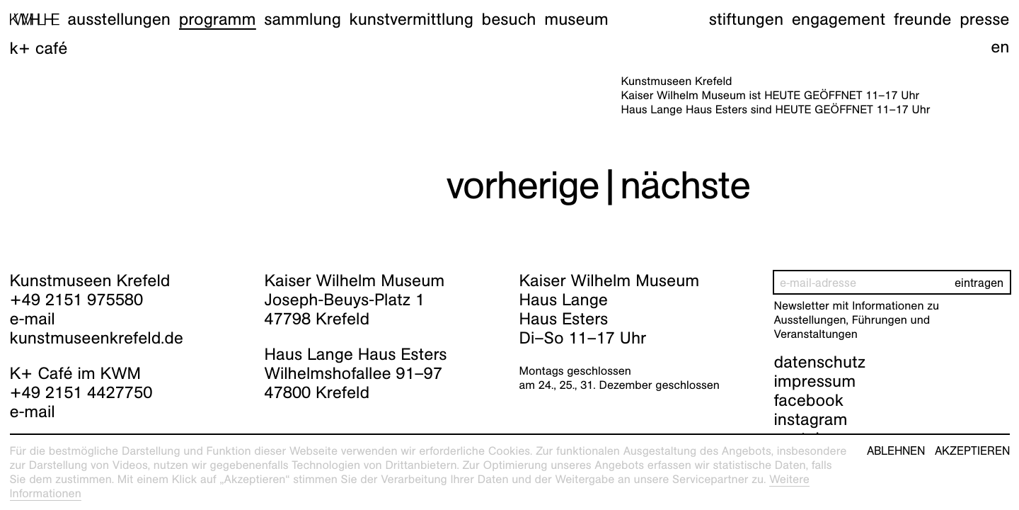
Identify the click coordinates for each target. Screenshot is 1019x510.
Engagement (838, 19)
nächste (685, 185)
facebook (809, 400)
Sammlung (302, 19)
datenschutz (820, 362)
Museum (576, 19)
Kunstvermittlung (411, 19)
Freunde (923, 19)
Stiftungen (746, 19)
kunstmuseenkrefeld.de (96, 337)
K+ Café (39, 48)
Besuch (509, 19)
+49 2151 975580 (77, 299)
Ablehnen (896, 451)
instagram (811, 419)
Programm (217, 19)
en (1000, 46)
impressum (815, 381)
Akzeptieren (972, 451)
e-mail (32, 318)
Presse (984, 19)
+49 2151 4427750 (81, 392)
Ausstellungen (119, 19)
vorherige (523, 185)
